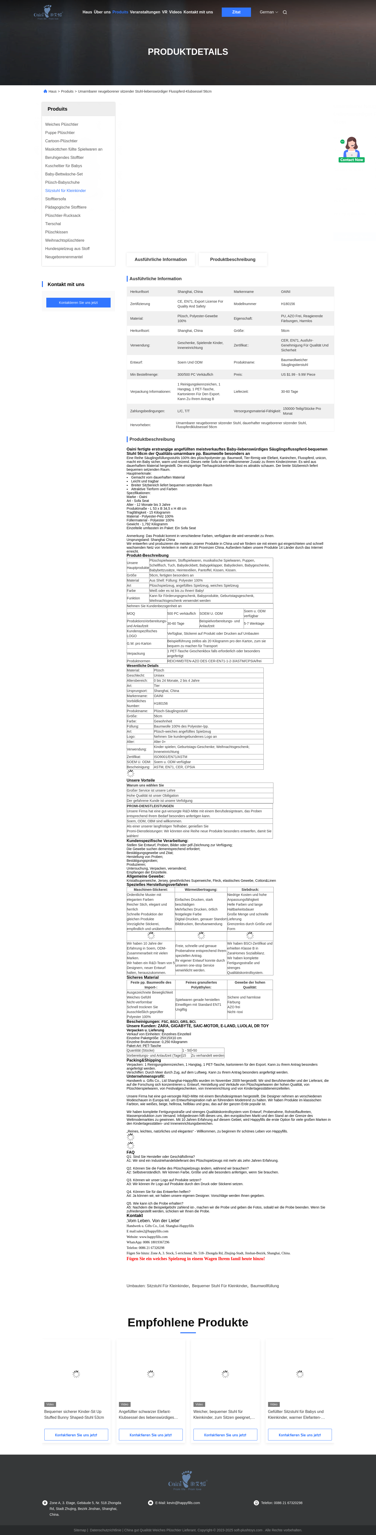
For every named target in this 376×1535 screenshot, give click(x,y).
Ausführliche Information (161, 259)
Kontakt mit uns (198, 12)
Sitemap (80, 1530)
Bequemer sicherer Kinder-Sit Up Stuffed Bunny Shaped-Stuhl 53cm (74, 1415)
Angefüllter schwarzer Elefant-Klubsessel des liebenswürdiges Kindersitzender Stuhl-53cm (146, 1415)
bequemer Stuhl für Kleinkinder (219, 1286)
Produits (120, 12)
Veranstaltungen (145, 12)
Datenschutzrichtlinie (105, 1530)
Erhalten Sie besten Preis (265, 237)
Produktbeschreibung (232, 259)
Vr (164, 12)
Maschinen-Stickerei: (151, 890)
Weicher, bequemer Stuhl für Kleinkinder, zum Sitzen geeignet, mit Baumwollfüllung (222, 1415)
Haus (87, 12)
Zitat (236, 12)
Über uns (102, 12)
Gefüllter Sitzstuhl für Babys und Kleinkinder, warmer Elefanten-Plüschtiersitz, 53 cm (296, 1415)
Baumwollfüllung (265, 1286)
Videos (175, 12)
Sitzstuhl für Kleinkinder (168, 1286)
